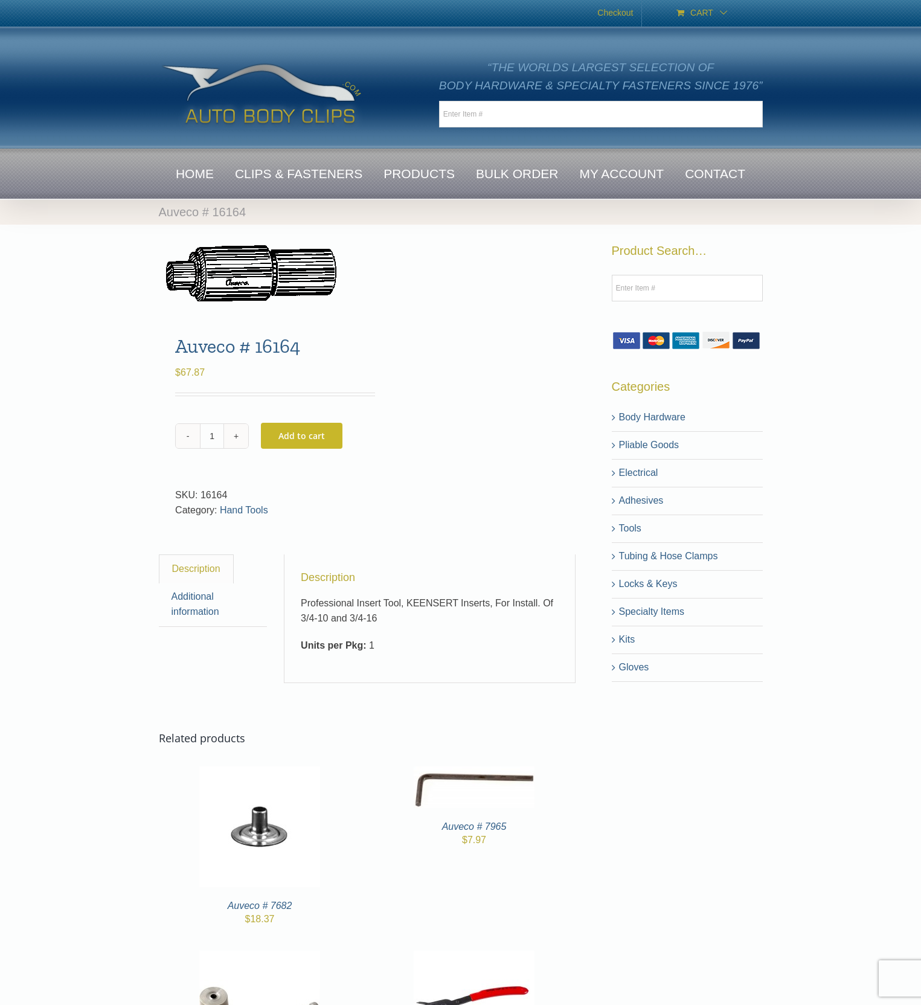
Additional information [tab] (195, 604)
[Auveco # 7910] (474, 957)
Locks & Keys (648, 584)
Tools (630, 528)
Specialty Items (651, 611)
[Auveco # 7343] (259, 957)
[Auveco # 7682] (259, 773)
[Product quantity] (212, 436)
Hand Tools (244, 510)
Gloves (634, 667)
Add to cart (301, 435)
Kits (627, 639)
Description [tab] (196, 569)
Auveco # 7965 (474, 826)
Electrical (638, 472)
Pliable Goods (649, 445)
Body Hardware (652, 417)
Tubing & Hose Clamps (668, 556)
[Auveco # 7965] (474, 773)
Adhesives (641, 500)
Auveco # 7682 (260, 906)
